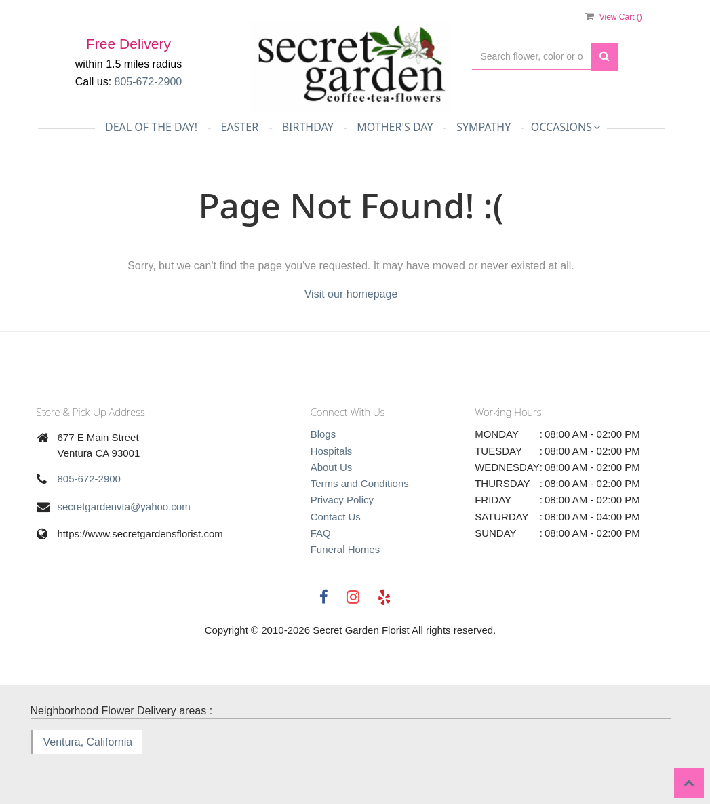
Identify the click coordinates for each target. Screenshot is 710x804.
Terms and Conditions (360, 483)
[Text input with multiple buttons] (531, 56)
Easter (240, 126)
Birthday (308, 126)
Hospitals (332, 451)
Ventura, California (88, 742)
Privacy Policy (342, 499)
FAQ (321, 533)
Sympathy (483, 126)
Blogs (323, 434)
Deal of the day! (151, 126)
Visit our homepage (351, 294)
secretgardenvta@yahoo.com (124, 506)
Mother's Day (395, 126)
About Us (332, 467)
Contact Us (336, 516)
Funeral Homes (345, 549)
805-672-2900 (89, 478)
